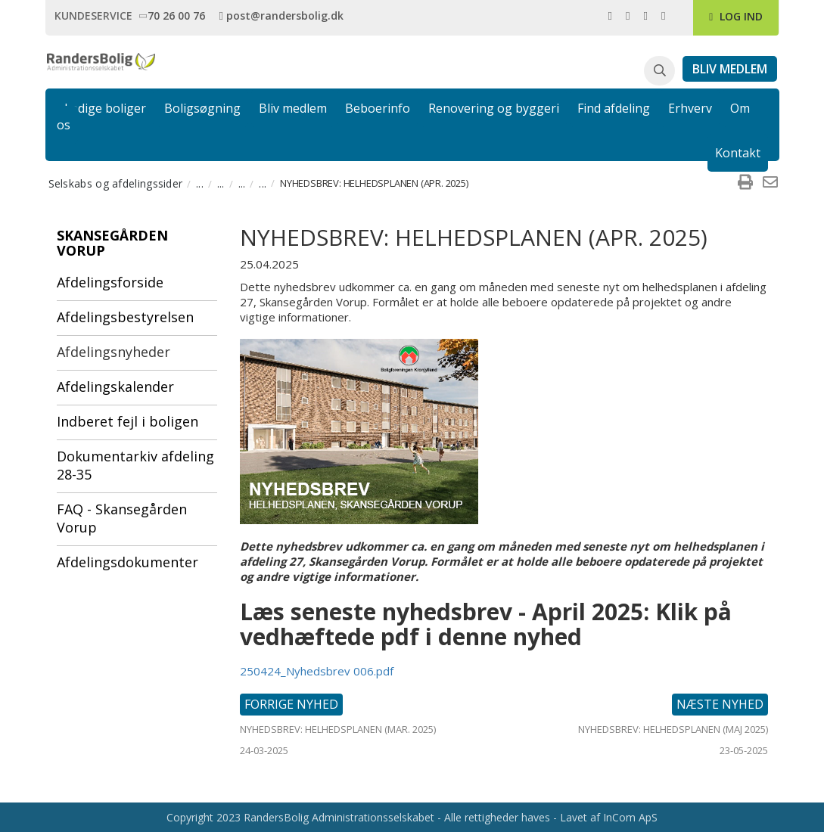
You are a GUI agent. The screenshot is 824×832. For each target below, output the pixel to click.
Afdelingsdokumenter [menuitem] (127, 562)
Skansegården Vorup (112, 242)
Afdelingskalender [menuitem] (115, 386)
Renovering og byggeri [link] (493, 108)
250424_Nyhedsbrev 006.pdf (316, 670)
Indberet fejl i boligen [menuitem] (127, 421)
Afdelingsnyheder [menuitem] (113, 352)
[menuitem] (745, 183)
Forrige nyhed (291, 704)
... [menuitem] (200, 183)
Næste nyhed (719, 704)
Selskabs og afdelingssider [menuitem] (115, 183)
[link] (174, 15)
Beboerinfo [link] (377, 108)
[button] (659, 71)
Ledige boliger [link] (105, 108)
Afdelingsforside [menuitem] (110, 282)
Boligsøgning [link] (202, 108)
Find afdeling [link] (613, 108)
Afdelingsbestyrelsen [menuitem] (125, 317)
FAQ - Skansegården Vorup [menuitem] (122, 518)
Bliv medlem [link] (293, 108)
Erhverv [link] (690, 108)
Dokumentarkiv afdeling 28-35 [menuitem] (135, 465)
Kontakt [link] (737, 152)
